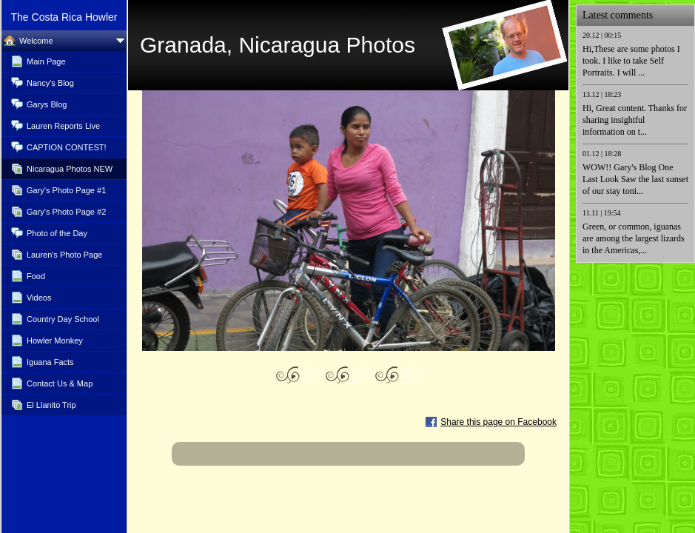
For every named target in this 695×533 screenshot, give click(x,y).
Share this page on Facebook (498, 422)
